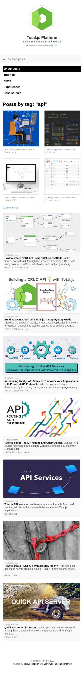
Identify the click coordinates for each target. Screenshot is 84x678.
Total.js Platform (31, 664)
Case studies (12, 93)
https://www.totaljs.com (48, 45)
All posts (12, 68)
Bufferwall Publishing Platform (58, 664)
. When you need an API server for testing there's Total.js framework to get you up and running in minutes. (40, 630)
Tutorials (9, 74)
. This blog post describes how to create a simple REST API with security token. (39, 567)
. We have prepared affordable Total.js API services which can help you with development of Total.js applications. (39, 507)
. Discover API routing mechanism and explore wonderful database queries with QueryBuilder (41, 445)
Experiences (12, 86)
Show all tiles (10, 208)
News (7, 80)
